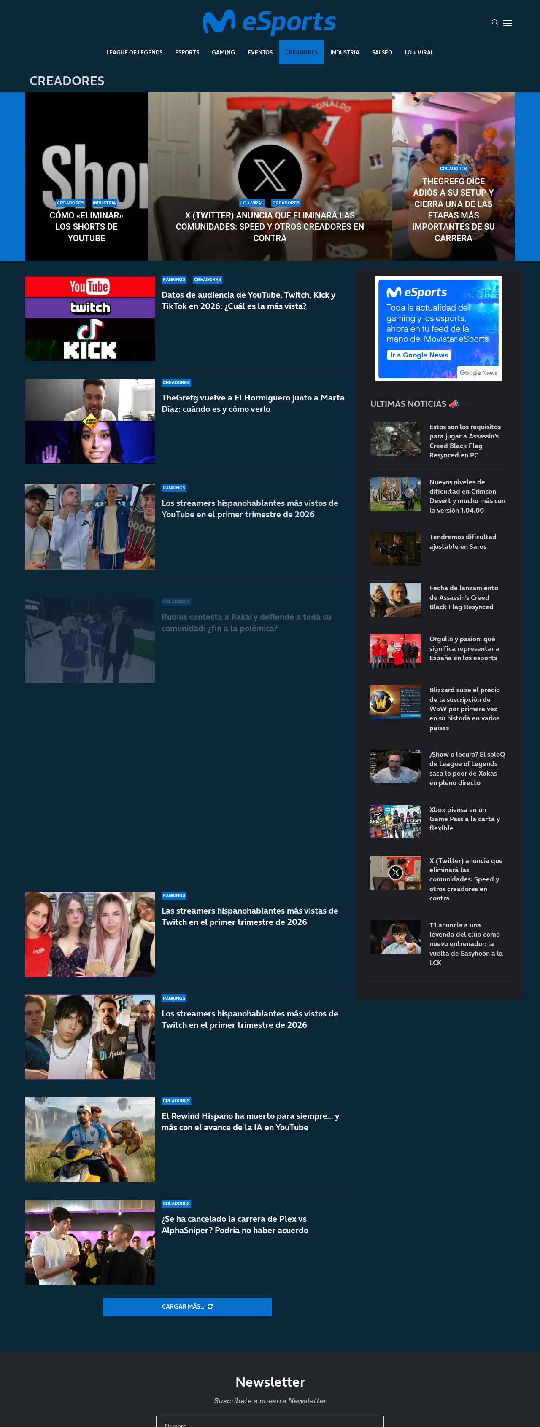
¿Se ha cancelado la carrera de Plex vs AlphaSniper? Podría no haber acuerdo (235, 1224)
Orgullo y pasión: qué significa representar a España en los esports (464, 648)
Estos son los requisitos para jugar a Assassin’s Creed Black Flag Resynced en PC (465, 441)
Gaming (223, 52)
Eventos (260, 52)
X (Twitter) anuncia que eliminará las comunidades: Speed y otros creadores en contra (270, 226)
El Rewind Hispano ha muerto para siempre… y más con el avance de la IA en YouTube (250, 1121)
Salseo (382, 52)
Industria (344, 52)
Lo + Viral (419, 52)
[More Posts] (187, 1307)
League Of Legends (134, 52)
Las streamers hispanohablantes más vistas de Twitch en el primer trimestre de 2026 (250, 916)
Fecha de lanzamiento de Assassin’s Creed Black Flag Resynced (463, 597)
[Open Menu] (507, 23)
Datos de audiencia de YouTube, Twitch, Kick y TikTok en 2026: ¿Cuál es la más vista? (248, 314)
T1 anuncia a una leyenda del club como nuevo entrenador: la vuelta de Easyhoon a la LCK (466, 943)
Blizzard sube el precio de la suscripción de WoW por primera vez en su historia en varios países (464, 708)
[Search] (495, 23)
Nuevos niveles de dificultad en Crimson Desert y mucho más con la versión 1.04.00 (467, 496)
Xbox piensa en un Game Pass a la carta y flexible (464, 819)
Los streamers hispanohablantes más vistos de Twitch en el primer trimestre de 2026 (250, 1019)
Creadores (301, 52)
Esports (187, 52)
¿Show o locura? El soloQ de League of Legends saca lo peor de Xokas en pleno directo (467, 768)
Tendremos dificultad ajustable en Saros (463, 541)
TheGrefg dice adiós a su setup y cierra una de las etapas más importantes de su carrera (453, 209)
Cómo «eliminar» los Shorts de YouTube (86, 226)
